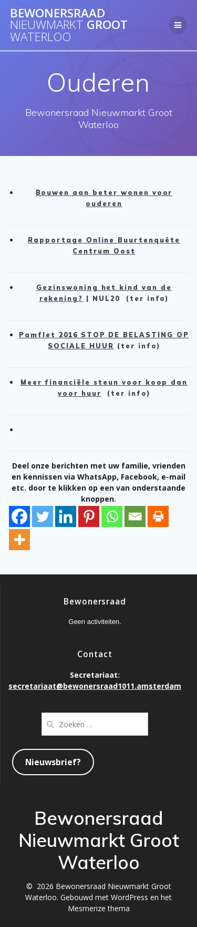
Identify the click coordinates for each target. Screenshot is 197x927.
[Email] (135, 516)
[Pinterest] (88, 516)
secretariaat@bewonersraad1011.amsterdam (94, 686)
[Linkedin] (65, 516)
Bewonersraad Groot (69, 25)
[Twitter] (42, 516)
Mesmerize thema (99, 908)
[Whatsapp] (111, 516)
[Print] (158, 516)
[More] (19, 539)
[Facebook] (19, 516)
